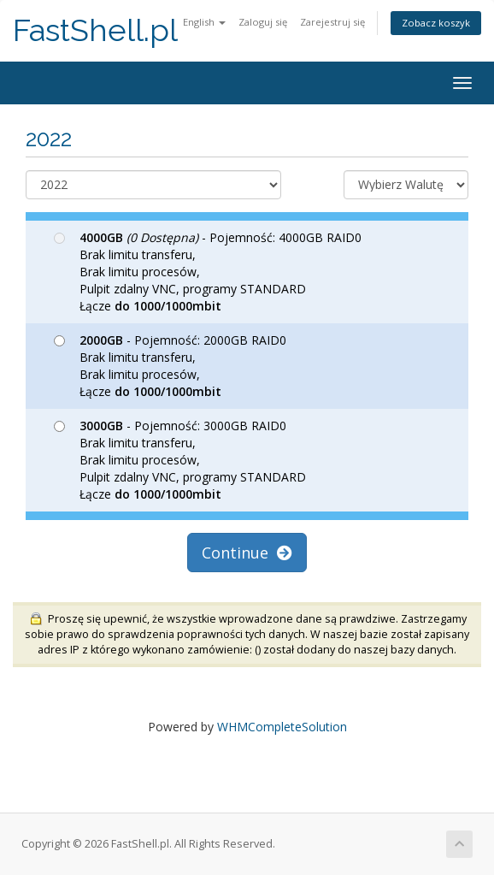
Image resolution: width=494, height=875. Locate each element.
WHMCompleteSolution (282, 726)
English (204, 21)
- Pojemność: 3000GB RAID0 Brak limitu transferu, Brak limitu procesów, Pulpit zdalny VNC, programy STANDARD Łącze (180, 459)
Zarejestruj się (332, 21)
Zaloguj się (262, 21)
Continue (247, 552)
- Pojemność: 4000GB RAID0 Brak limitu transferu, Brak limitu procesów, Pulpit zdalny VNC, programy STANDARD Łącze (208, 271)
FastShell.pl (95, 30)
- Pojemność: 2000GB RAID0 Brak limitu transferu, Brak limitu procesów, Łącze (170, 365)
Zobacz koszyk (436, 22)
